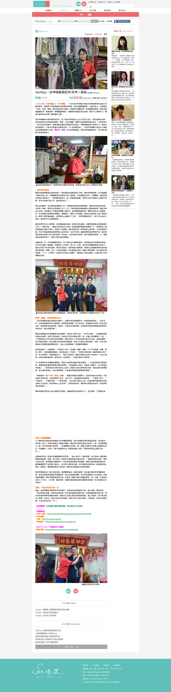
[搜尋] (110, 7)
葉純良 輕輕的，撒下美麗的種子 (47, 642)
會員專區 (107, 10)
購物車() (93, 2)
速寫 (89, 14)
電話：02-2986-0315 (89, 675)
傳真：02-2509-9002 (102, 675)
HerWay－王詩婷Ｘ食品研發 (45, 615)
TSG (112, 682)
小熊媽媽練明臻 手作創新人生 (46, 633)
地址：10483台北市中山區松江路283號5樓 (96, 672)
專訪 (81, 14)
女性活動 (92, 10)
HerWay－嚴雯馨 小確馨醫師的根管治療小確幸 (52, 609)
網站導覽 (117, 665)
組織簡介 (48, 10)
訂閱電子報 (101, 2)
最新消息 (122, 10)
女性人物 (63, 10)
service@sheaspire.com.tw (99, 679)
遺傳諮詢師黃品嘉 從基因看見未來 (47, 636)
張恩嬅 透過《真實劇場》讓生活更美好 (49, 639)
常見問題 (96, 665)
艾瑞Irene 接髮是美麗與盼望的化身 (48, 630)
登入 (94, 21)
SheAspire (89, 34)
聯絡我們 (106, 665)
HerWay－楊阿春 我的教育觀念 (46, 612)
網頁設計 (117, 682)
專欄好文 (78, 10)
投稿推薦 (117, 2)
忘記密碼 (109, 21)
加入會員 (101, 21)
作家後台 (110, 2)
